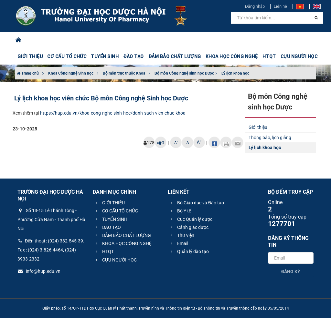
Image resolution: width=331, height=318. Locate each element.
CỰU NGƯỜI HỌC (299, 56)
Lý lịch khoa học (235, 73)
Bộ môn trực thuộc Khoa (124, 73)
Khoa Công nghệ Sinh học (70, 73)
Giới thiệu (258, 127)
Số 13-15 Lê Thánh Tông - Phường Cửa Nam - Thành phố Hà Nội (51, 219)
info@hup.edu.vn (38, 271)
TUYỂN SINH (105, 56)
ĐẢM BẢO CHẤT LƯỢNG (174, 56)
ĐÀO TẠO (133, 56)
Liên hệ (280, 6)
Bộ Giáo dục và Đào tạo (196, 202)
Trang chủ (28, 73)
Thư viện (181, 235)
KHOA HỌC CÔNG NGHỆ (232, 56)
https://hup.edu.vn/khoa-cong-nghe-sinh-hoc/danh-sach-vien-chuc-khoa (113, 113)
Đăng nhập (255, 6)
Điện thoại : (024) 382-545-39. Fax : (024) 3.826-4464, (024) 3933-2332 (50, 250)
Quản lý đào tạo (189, 251)
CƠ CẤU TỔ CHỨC (66, 56)
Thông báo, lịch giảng (270, 137)
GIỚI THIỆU (30, 56)
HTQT (269, 56)
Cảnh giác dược (188, 227)
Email (178, 243)
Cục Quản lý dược (190, 219)
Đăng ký (290, 271)
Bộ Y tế (180, 210)
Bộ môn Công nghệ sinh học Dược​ (184, 73)
